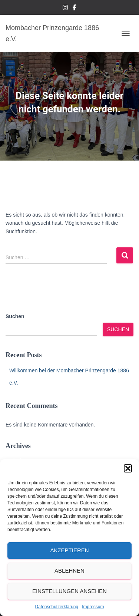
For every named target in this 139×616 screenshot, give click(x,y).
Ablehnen (69, 570)
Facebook (74, 8)
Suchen (15, 316)
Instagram (65, 8)
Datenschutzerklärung (56, 606)
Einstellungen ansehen (69, 591)
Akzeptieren (69, 550)
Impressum (93, 606)
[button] (128, 468)
